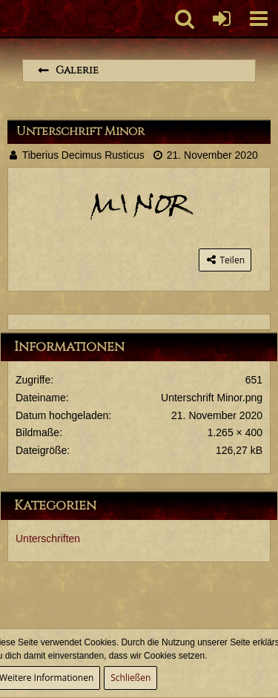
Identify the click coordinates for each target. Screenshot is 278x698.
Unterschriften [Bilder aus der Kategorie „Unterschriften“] (48, 538)
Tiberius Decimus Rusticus (83, 155)
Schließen (130, 677)
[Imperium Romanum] (7, 18)
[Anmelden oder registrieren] (221, 18)
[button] (259, 18)
